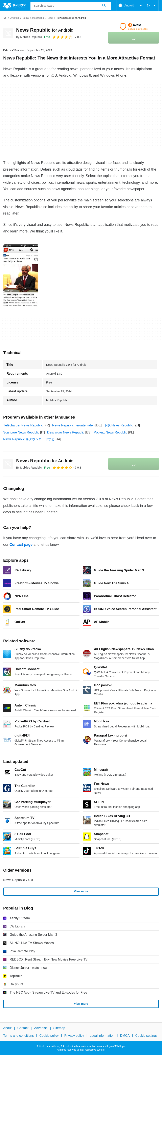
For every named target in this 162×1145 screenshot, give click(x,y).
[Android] (14, 18)
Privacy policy (74, 1036)
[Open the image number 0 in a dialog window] (20, 275)
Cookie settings (146, 1036)
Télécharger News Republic (23, 425)
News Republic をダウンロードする (29, 439)
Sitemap (59, 1028)
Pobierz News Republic (110, 432)
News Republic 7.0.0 (18, 880)
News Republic (44, 30)
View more (81, 891)
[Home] (4, 18)
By (29, 37)
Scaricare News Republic (21, 432)
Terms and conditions (18, 1036)
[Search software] (104, 6)
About (7, 1028)
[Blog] (50, 18)
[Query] (70, 6)
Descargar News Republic (66, 432)
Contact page (20, 545)
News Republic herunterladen (73, 425)
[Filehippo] (14, 5)
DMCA (125, 1036)
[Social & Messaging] (33, 18)
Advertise (41, 1028)
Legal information (102, 1036)
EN (152, 5)
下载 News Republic (118, 425)
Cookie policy (49, 1036)
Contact (22, 1028)
